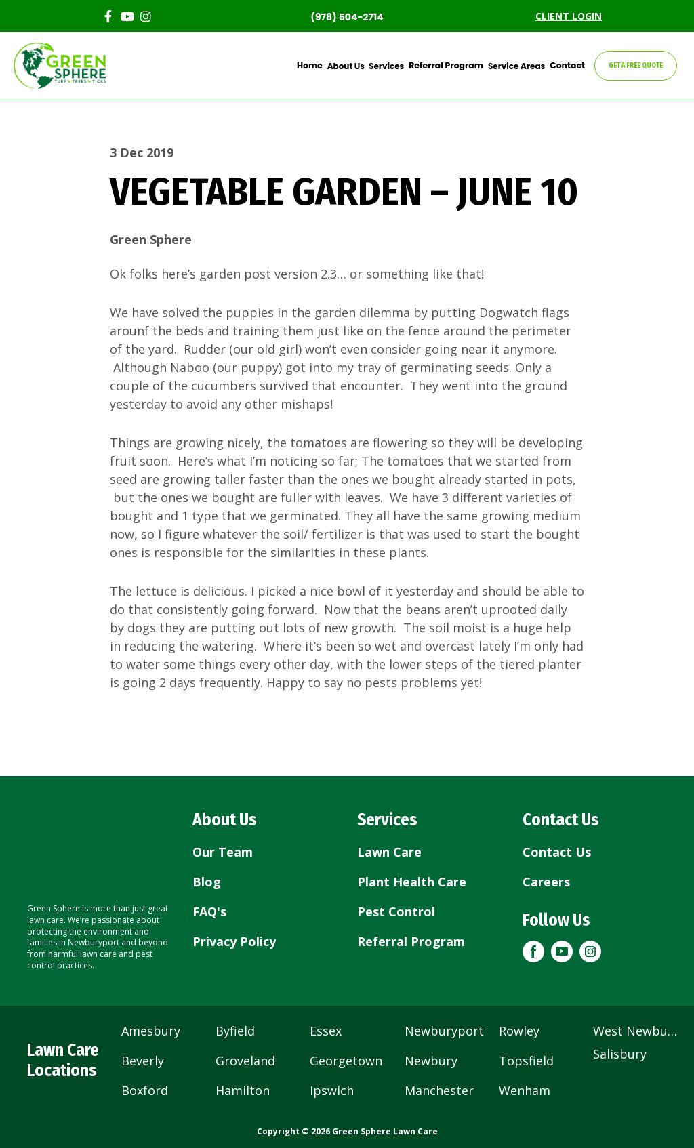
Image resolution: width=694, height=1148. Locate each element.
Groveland (245, 1060)
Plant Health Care (411, 882)
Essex (326, 1031)
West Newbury (635, 1031)
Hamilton (243, 1090)
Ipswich (332, 1090)
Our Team (222, 852)
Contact (569, 66)
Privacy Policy (234, 941)
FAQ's (209, 911)
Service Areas (519, 66)
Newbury (431, 1060)
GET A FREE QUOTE (636, 66)
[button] (533, 951)
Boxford (144, 1090)
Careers (546, 882)
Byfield (235, 1031)
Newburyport (444, 1031)
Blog (206, 882)
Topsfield (526, 1060)
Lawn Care (389, 852)
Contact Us (557, 852)
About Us (352, 66)
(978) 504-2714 (347, 17)
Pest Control (396, 911)
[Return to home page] (99, 846)
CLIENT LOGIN (568, 15)
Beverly (142, 1060)
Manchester (439, 1090)
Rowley (519, 1031)
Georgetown (346, 1060)
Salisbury (620, 1054)
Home (317, 66)
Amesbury (150, 1031)
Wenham (524, 1090)
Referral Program (451, 66)
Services (392, 66)
